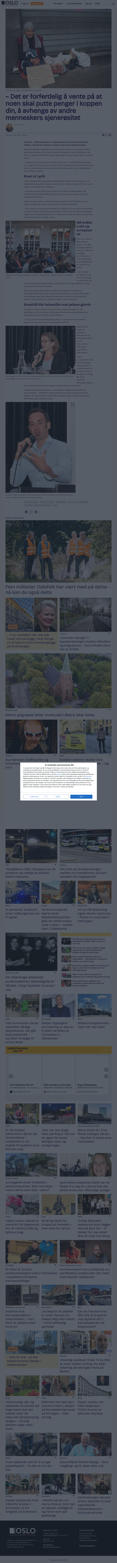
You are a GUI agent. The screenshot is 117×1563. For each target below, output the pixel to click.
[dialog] (58, 781)
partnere (59, 774)
